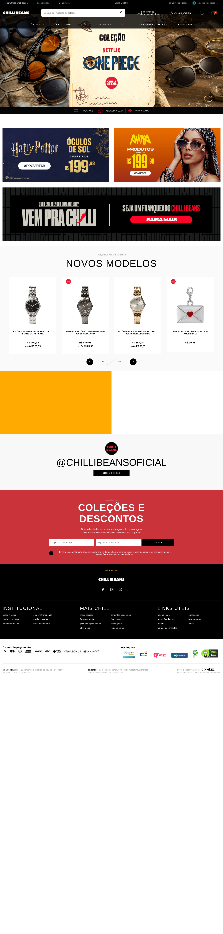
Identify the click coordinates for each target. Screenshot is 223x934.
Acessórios (105, 24)
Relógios (85, 24)
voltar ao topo (111, 570)
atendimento (64, 3)
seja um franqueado (178, 3)
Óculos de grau (63, 24)
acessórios (193, 615)
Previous (89, 361)
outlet (191, 624)
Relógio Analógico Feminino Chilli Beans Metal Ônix (85, 332)
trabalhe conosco (41, 624)
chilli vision (85, 628)
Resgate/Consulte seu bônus (153, 24)
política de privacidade (90, 624)
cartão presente (40, 619)
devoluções (116, 624)
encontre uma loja (11, 624)
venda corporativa (11, 619)
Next (133, 361)
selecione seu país (203, 3)
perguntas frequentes (121, 615)
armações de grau (166, 619)
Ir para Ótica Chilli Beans (16, 3)
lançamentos (194, 619)
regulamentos (117, 628)
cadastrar (158, 542)
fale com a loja (87, 619)
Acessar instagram (111, 473)
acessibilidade (44, 3)
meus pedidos (86, 615)
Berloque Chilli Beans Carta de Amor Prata (190, 332)
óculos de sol (164, 615)
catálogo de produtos (167, 628)
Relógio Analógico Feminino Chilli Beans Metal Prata (33, 332)
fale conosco (117, 619)
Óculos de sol (38, 24)
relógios (161, 624)
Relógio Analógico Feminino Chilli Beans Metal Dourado (137, 332)
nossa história (9, 615)
